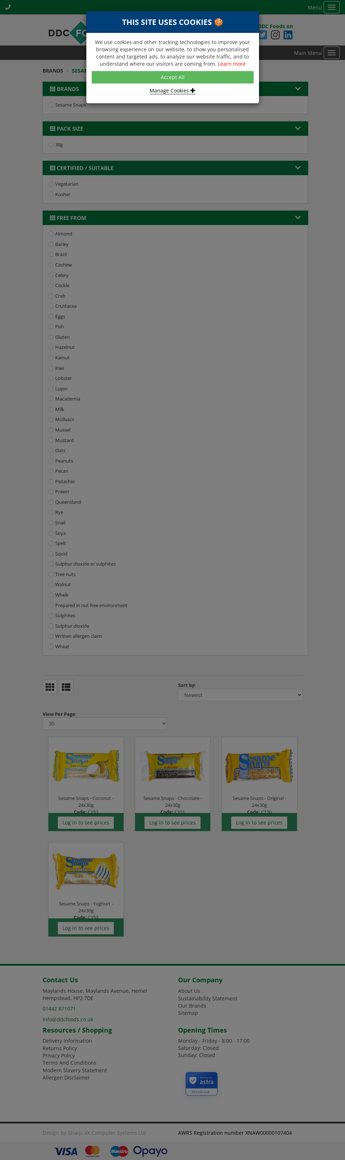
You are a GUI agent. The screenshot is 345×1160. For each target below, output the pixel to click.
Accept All (173, 77)
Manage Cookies (172, 90)
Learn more (232, 63)
